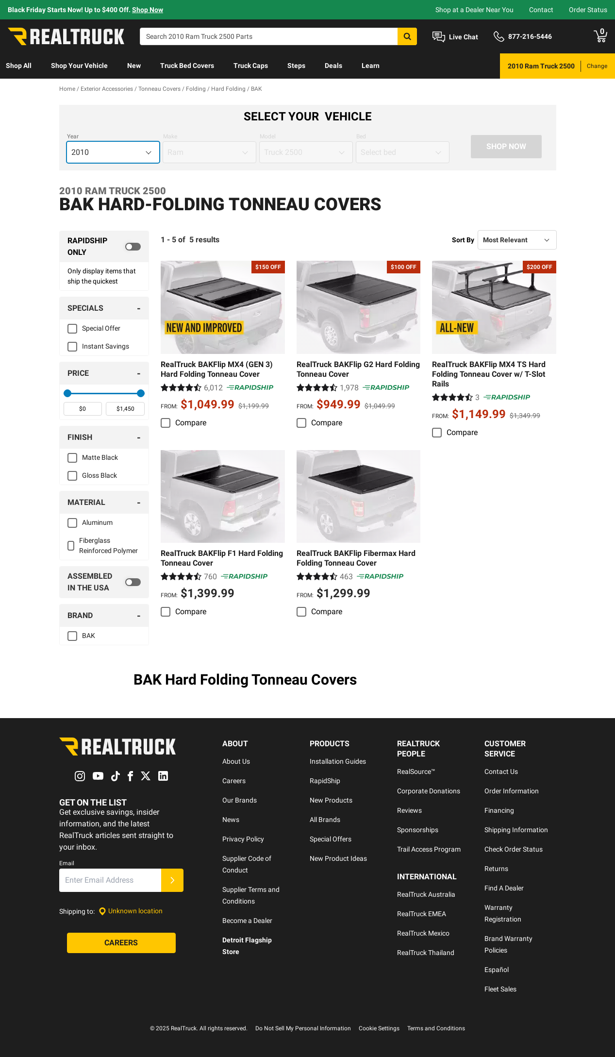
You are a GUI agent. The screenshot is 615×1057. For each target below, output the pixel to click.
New (134, 65)
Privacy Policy (243, 839)
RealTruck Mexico (423, 933)
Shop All (19, 65)
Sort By (463, 240)
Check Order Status (513, 849)
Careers (234, 781)
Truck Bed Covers (187, 65)
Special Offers (330, 839)
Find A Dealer (504, 888)
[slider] (67, 393)
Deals (333, 65)
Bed (361, 136)
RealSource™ (416, 771)
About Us (236, 761)
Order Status (588, 10)
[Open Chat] (455, 37)
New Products (331, 800)
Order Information (511, 791)
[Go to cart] (600, 36)
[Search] (278, 36)
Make (170, 136)
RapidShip (325, 781)
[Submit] (172, 880)
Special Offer (101, 328)
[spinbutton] (83, 409)
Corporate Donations (428, 791)
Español (496, 969)
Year (73, 136)
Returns (496, 868)
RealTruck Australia (426, 894)
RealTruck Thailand (425, 952)
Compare (190, 422)
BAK (88, 635)
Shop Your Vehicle (79, 65)
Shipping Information (516, 830)
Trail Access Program (429, 849)
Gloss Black (99, 475)
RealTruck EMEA (421, 914)
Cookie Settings (379, 1028)
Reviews (409, 810)
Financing (499, 810)
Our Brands (239, 800)
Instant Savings (105, 346)
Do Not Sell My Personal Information (303, 1028)
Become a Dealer (247, 920)
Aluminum (97, 522)
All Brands (325, 819)
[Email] (110, 880)
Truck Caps (250, 65)
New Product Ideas (338, 858)
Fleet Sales (500, 989)
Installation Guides (338, 761)
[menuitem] (18, 66)
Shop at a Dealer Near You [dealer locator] (474, 10)
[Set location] (131, 911)
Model (268, 136)
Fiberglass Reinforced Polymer (108, 545)
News (230, 819)
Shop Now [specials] (147, 10)
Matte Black (100, 457)
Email (66, 863)
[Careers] (121, 943)
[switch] (104, 246)
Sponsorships (417, 830)
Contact (541, 10)
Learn (371, 65)
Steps (296, 65)
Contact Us (501, 771)
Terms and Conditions (436, 1028)
